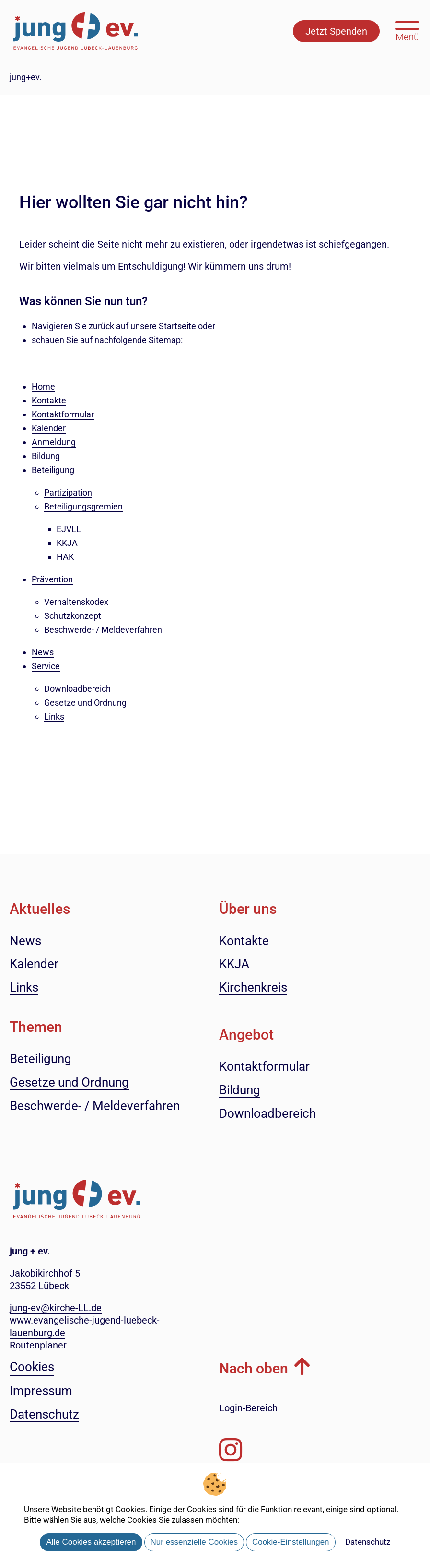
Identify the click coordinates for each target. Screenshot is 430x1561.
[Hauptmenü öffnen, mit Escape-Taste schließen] (407, 30)
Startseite (177, 326)
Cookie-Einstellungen (290, 1542)
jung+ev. (26, 77)
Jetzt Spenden (336, 31)
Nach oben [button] (253, 1368)
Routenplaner (38, 1345)
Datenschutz (367, 1542)
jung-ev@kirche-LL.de (56, 1307)
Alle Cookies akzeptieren (91, 1542)
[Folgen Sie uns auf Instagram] (230, 1450)
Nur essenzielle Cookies (194, 1542)
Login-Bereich (248, 1408)
